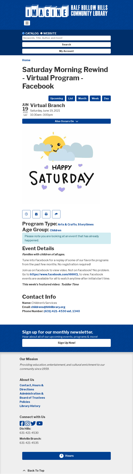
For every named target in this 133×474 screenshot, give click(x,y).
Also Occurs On (66, 121)
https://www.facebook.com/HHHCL (54, 274)
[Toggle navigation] (27, 23)
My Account (66, 51)
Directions (27, 389)
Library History (30, 406)
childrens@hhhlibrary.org (48, 307)
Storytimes (86, 224)
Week (95, 98)
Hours (71, 456)
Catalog (32, 33)
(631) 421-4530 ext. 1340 (62, 311)
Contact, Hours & (32, 385)
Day (106, 98)
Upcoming (56, 98)
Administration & (32, 393)
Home (26, 60)
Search (66, 44)
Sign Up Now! (66, 342)
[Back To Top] (66, 470)
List (70, 98)
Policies (25, 402)
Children (55, 230)
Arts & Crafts (67, 224)
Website (49, 33)
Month (82, 98)
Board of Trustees (32, 397)
